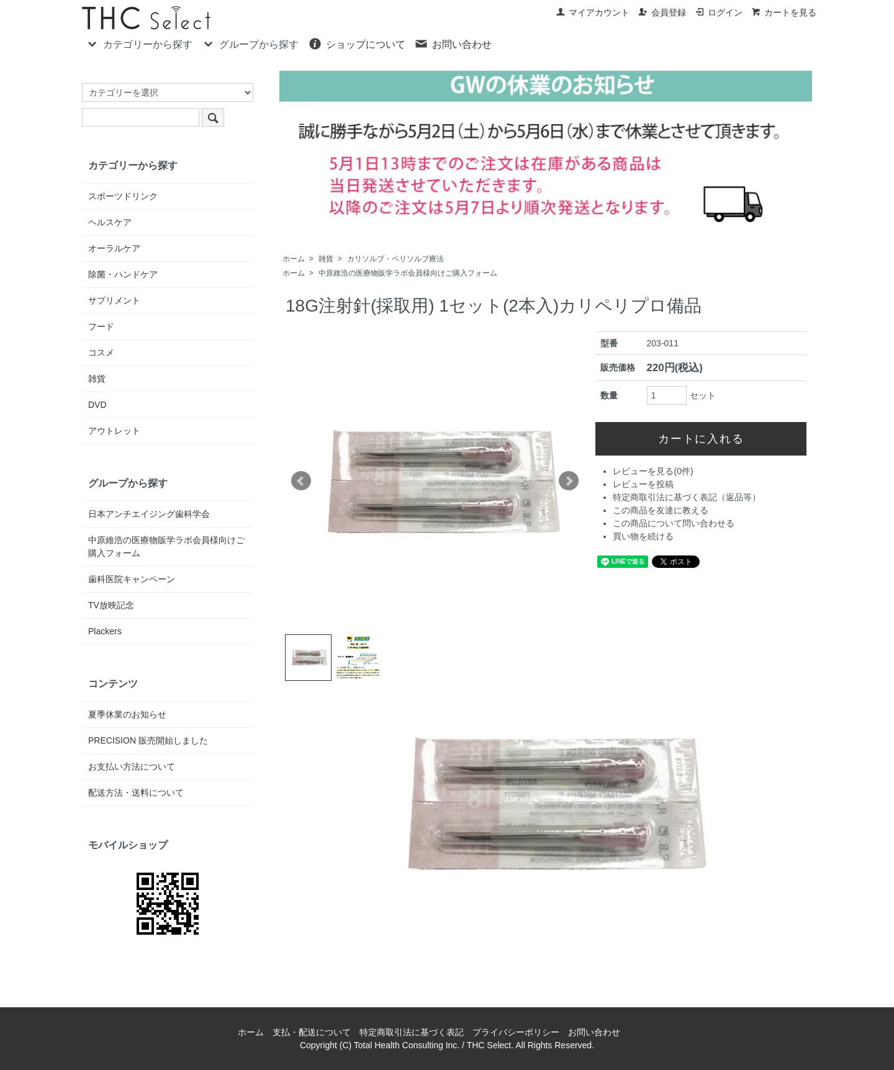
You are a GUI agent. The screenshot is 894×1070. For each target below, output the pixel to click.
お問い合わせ (453, 43)
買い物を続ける (643, 536)
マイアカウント (593, 12)
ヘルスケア (110, 222)
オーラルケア (114, 248)
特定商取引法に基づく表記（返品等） (687, 497)
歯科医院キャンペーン (131, 579)
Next (569, 481)
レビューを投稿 (643, 484)
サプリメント (114, 300)
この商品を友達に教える (660, 510)
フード (101, 326)
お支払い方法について (131, 766)
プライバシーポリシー (515, 1032)
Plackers (105, 631)
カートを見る (783, 12)
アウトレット (114, 431)
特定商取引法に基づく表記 (411, 1032)
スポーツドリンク (123, 196)
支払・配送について (312, 1032)
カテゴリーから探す (138, 43)
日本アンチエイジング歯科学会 (149, 514)
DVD (97, 405)
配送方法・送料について (136, 793)
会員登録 (662, 12)
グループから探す (250, 43)
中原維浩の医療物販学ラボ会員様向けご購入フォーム (407, 273)
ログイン (719, 12)
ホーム (293, 258)
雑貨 (325, 258)
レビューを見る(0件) (653, 471)
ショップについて (356, 43)
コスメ (101, 352)
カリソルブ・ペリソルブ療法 (395, 258)
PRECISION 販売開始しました (148, 740)
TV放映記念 (111, 605)
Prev (301, 481)
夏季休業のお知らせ (127, 714)
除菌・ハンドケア (123, 274)
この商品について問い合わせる (673, 523)
